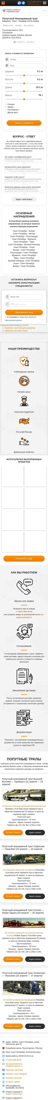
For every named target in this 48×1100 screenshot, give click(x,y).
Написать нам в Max (14, 1070)
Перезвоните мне (24, 312)
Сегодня (11, 104)
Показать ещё (24, 558)
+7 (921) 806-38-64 (24, 612)
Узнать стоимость (24, 123)
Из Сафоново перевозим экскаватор (18, 870)
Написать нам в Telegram (16, 1074)
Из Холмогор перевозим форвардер (18, 1000)
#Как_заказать (29, 25)
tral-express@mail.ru (14, 1064)
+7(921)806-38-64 (34, 2)
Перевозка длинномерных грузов (14, 325)
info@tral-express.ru (34, 4)
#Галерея (18, 25)
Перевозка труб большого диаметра (20, 328)
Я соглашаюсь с (13, 317)
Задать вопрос (35, 832)
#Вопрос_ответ (8, 25)
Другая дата (13, 112)
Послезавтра (13, 110)
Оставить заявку (24, 41)
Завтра (10, 107)
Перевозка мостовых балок (16, 331)
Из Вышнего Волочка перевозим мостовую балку (23, 806)
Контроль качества (14, 1078)
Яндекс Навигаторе (14, 1094)
